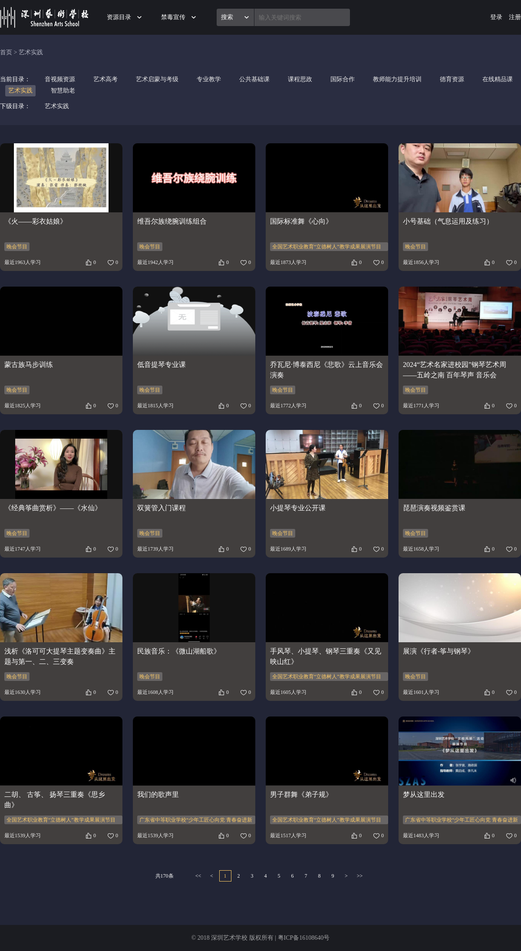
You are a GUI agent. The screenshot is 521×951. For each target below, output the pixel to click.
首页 (6, 52)
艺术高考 (105, 79)
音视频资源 (60, 79)
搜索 (227, 17)
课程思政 (300, 79)
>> (360, 876)
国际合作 (342, 79)
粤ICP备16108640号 (304, 937)
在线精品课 (497, 79)
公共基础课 (254, 79)
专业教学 (209, 79)
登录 (496, 17)
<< (198, 876)
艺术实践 (31, 52)
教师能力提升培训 (397, 79)
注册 (515, 17)
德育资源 (452, 79)
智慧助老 (63, 90)
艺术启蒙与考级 (157, 79)
